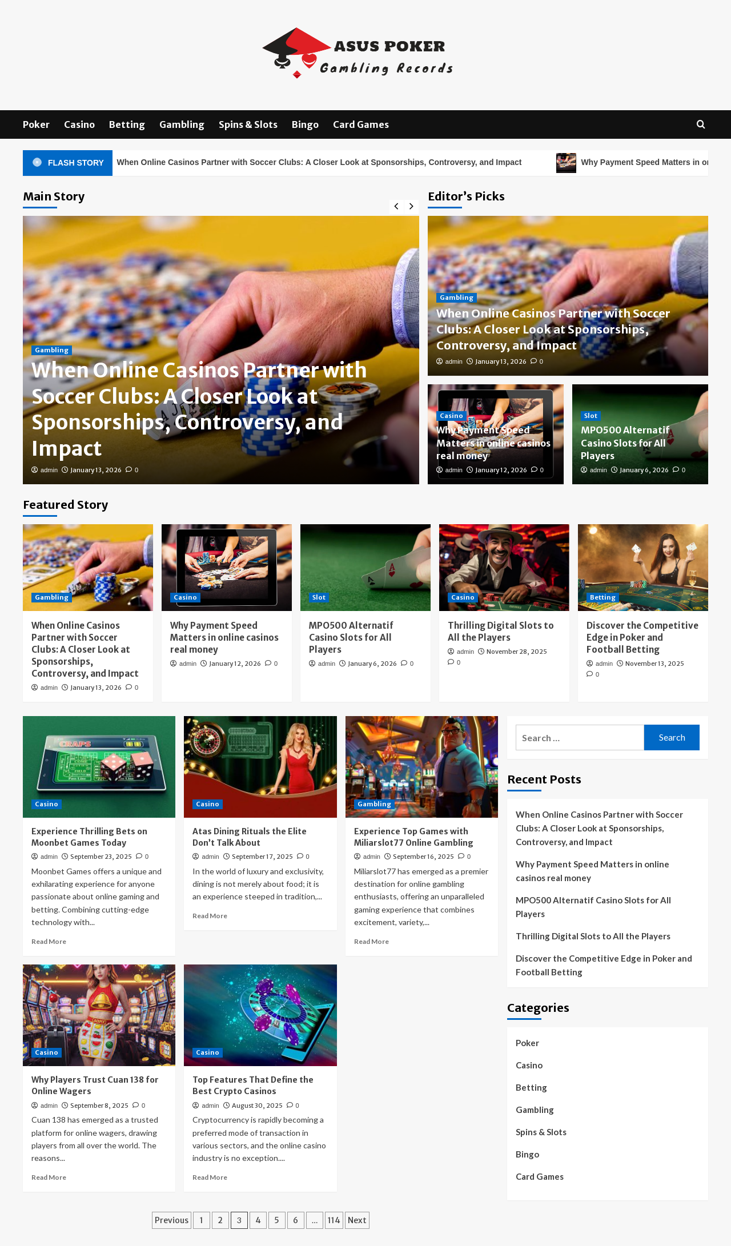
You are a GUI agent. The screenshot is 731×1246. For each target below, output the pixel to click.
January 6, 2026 (644, 470)
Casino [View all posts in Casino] (451, 416)
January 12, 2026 (501, 470)
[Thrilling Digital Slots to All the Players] (504, 567)
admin (49, 470)
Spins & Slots (248, 124)
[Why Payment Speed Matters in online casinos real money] (227, 567)
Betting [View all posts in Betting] (603, 597)
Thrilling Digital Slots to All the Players (593, 936)
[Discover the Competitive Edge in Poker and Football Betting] (643, 567)
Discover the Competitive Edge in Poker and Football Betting (642, 637)
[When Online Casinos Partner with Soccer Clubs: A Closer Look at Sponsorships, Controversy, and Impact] (88, 567)
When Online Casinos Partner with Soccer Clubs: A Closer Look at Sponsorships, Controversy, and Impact (325, 163)
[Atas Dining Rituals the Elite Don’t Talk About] (260, 767)
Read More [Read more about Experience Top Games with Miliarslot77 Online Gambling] (371, 941)
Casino (79, 124)
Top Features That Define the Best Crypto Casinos (253, 1085)
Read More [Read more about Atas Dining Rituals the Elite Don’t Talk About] (209, 915)
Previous (171, 1220)
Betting (127, 124)
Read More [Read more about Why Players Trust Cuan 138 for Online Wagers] (48, 1177)
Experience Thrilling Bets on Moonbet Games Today (89, 837)
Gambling (181, 124)
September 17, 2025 (262, 857)
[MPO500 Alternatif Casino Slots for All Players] (365, 567)
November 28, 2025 (517, 652)
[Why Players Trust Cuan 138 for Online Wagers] (99, 1015)
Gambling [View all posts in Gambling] (52, 350)
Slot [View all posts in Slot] (590, 416)
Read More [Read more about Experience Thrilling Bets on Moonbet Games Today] (48, 941)
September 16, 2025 (423, 857)
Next (357, 1220)
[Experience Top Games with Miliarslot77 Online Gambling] (422, 767)
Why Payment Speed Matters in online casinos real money (493, 442)
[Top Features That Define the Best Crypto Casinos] (260, 1015)
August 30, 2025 (257, 1106)
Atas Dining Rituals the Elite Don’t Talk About (249, 837)
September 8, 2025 (99, 1106)
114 (334, 1220)
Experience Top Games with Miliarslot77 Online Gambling (413, 837)
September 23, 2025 (101, 857)
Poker (36, 124)
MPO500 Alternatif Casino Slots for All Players (625, 442)
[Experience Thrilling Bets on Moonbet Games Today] (99, 767)
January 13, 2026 (96, 470)
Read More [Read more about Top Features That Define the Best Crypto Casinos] (209, 1177)
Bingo (305, 124)
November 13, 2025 (654, 664)
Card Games (361, 124)
